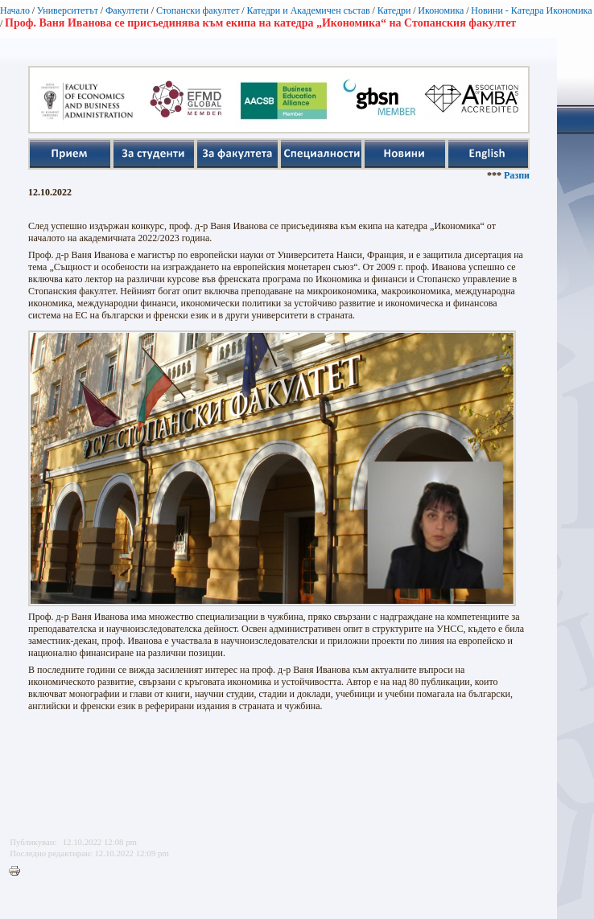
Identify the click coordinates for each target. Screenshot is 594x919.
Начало (15, 10)
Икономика (441, 10)
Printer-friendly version (18, 871)
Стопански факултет (198, 10)
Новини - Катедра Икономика (531, 10)
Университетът (67, 10)
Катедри (394, 10)
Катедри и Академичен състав (307, 10)
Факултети (127, 10)
